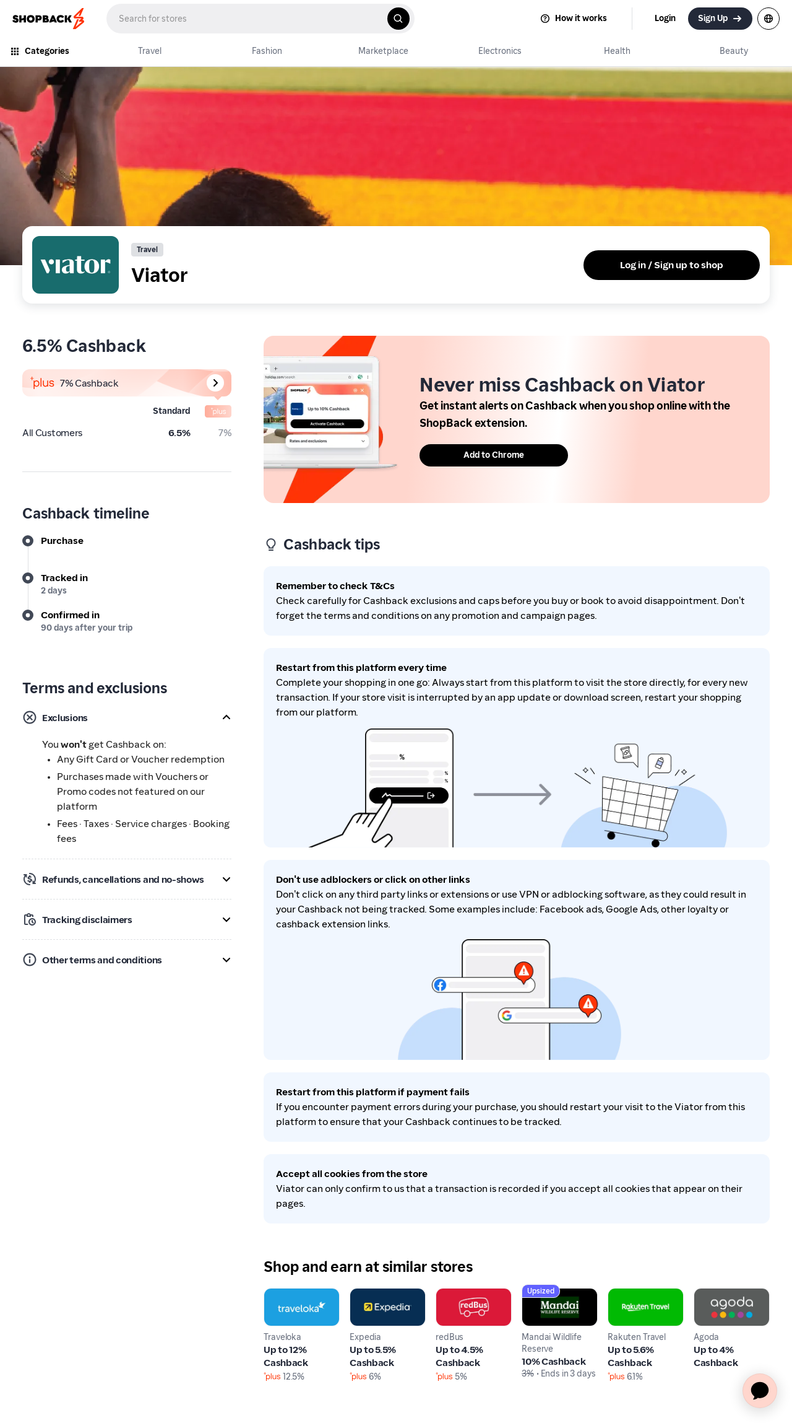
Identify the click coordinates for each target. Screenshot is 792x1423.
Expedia (368, 1295)
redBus (451, 1295)
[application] (760, 1391)
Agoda (708, 1295)
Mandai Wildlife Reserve (557, 1302)
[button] (126, 717)
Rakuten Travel (641, 1295)
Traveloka (286, 1295)
